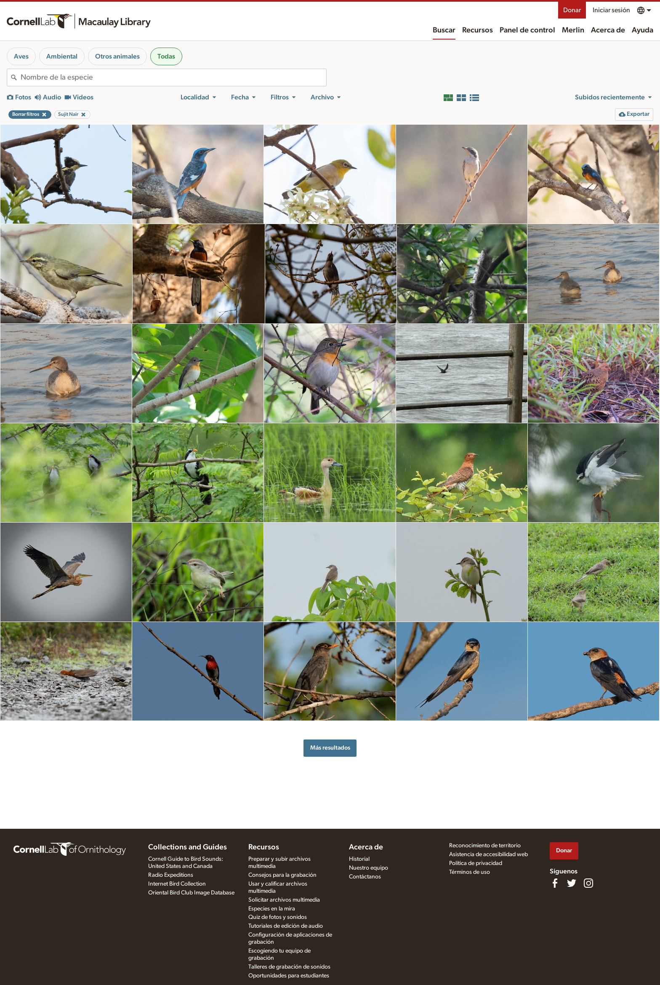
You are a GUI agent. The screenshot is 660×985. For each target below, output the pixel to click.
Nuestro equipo (368, 868)
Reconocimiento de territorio (485, 846)
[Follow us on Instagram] (588, 883)
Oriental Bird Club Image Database (191, 893)
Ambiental (61, 56)
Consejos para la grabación (282, 875)
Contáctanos (365, 877)
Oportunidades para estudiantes (288, 976)
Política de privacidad (475, 863)
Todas (166, 56)
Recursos (477, 30)
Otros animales (117, 56)
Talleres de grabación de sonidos (289, 967)
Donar (572, 10)
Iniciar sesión (611, 10)
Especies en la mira (271, 909)
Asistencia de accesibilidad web (488, 854)
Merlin (573, 30)
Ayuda (642, 30)
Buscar (444, 30)
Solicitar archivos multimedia (284, 900)
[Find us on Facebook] (555, 883)
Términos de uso (469, 872)
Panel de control (527, 30)
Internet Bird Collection (177, 884)
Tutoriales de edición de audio (285, 926)
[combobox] (173, 77)
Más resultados (330, 748)
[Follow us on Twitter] (572, 883)
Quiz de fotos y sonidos (277, 917)
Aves (21, 56)
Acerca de (608, 30)
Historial (359, 859)
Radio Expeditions (170, 875)
